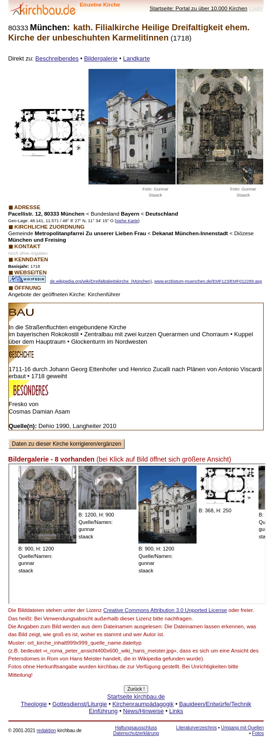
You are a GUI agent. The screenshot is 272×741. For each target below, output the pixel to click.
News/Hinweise (143, 710)
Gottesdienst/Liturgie (79, 703)
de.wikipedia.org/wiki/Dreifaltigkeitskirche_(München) (101, 281)
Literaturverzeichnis (196, 727)
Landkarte (136, 58)
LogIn (255, 8)
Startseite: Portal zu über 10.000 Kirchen (198, 8)
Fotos (258, 733)
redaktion (46, 730)
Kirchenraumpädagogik (143, 703)
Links (176, 710)
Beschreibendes (57, 58)
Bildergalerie (100, 58)
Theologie (33, 703)
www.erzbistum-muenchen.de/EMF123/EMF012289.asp (208, 281)
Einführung (103, 710)
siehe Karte (127, 220)
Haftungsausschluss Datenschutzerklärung (136, 730)
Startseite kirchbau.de (136, 696)
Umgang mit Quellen (242, 727)
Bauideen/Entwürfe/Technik (215, 703)
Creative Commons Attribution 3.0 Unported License (165, 610)
